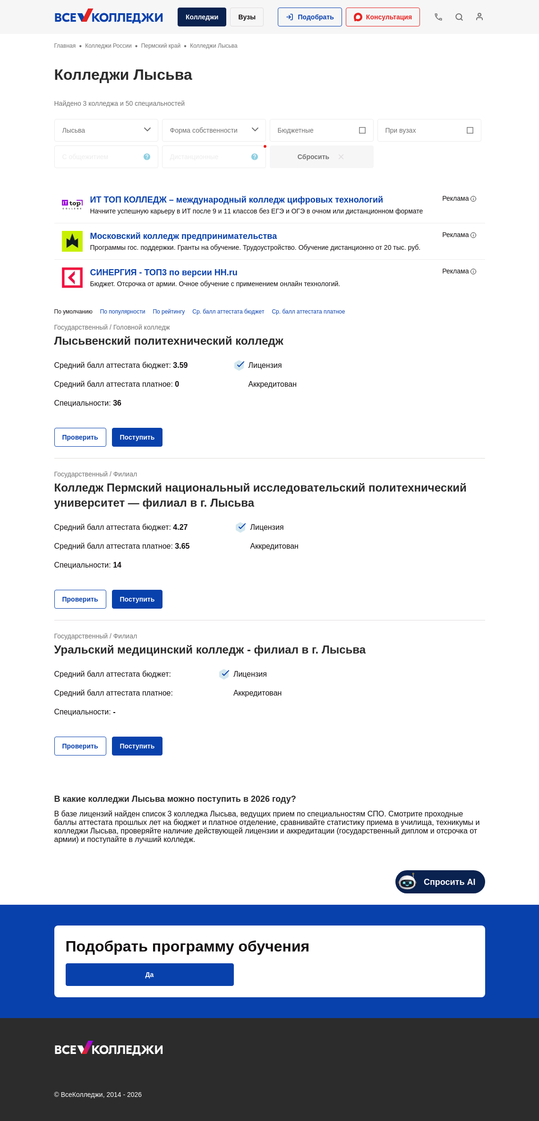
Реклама (459, 199)
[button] (310, 17)
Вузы (247, 17)
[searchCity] (106, 130)
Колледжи (202, 17)
